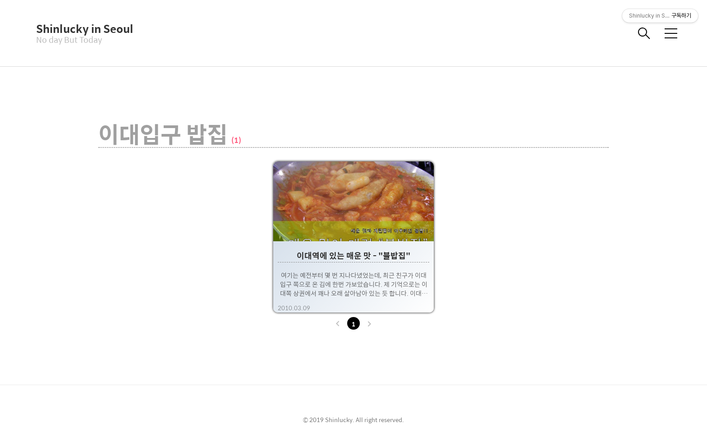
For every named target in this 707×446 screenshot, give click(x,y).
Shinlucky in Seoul (81, 28)
